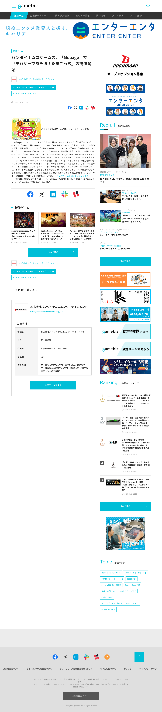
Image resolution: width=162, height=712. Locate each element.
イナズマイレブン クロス (110, 572)
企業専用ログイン (81, 696)
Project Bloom (107, 597)
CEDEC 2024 (131, 579)
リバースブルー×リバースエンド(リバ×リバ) (118, 591)
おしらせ (128, 668)
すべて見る (53, 252)
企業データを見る (53, 385)
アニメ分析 (136, 15)
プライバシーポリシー (149, 668)
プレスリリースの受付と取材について (76, 668)
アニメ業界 (118, 15)
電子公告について (108, 668)
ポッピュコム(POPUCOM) (111, 585)
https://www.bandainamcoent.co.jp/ (46, 311)
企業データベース (39, 15)
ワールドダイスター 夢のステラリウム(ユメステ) (120, 603)
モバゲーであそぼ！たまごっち (24, 93)
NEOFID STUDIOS (108, 609)
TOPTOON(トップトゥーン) (112, 579)
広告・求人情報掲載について (39, 668)
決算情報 (100, 15)
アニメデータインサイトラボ (135, 572)
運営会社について (11, 668)
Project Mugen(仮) (132, 585)
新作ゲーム (18, 51)
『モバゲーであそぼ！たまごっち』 (72, 175)
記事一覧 (19, 15)
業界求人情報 (62, 15)
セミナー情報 (83, 15)
